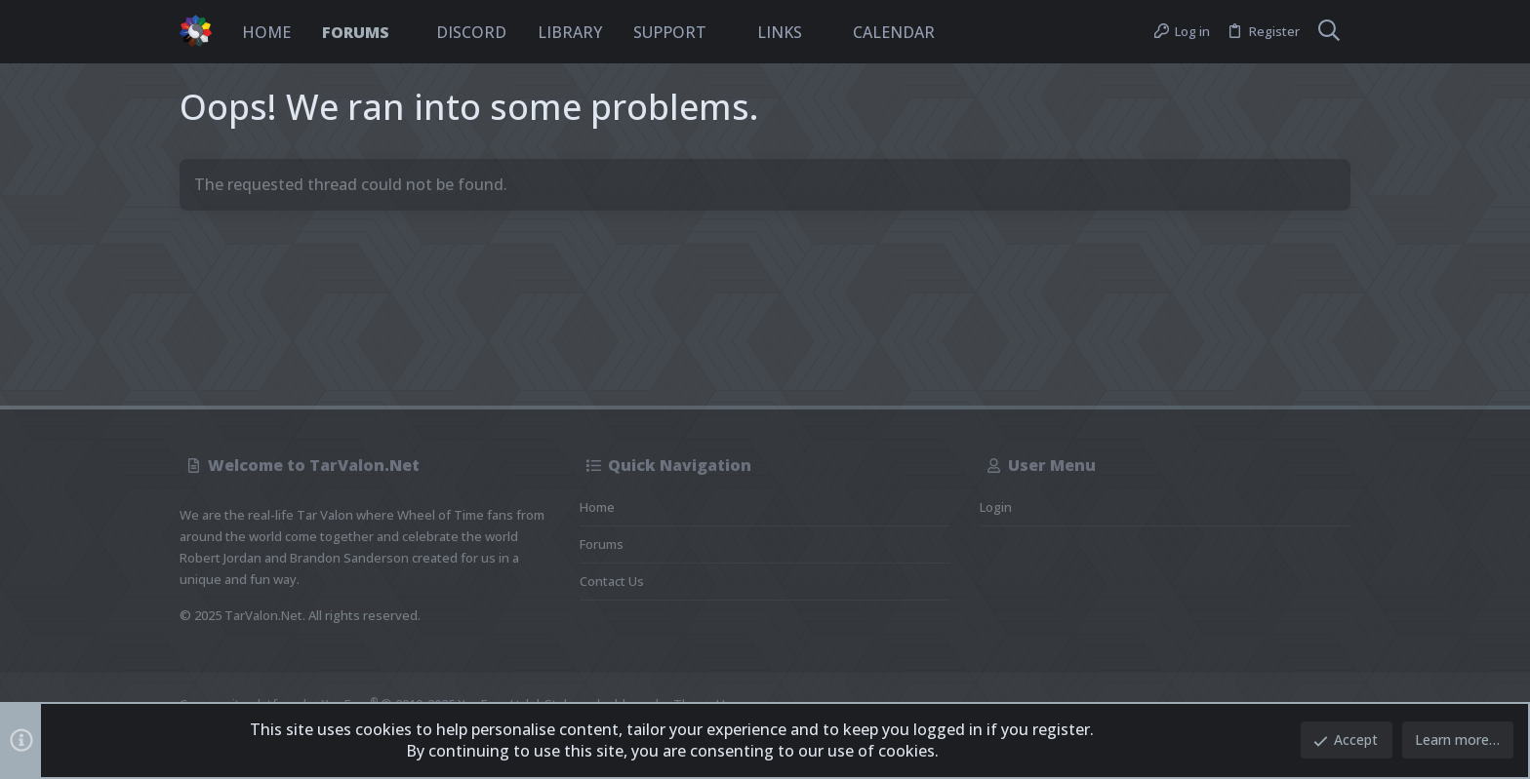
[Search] (1329, 32)
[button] (406, 32)
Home (597, 507)
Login (996, 507)
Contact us (612, 581)
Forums (602, 544)
